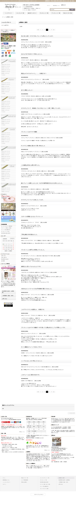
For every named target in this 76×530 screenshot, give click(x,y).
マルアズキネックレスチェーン (8, 147)
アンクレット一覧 (56, 13)
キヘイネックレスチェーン (8, 166)
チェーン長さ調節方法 (5, 229)
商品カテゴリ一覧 (24, 477)
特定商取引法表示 (4, 259)
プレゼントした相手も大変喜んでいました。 (33, 249)
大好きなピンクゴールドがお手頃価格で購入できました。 (37, 288)
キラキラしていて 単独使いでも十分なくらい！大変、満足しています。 (41, 108)
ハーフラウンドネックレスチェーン (8, 184)
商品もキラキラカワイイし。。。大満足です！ (34, 73)
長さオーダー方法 (67, 13)
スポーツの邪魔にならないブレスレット (32, 216)
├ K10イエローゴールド (5, 64)
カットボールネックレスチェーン (8, 97)
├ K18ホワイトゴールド (5, 71)
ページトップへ (72, 413)
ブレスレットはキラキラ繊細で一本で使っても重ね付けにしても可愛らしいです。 (43, 327)
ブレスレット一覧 (44, 13)
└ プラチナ (3, 93)
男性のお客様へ (24, 482)
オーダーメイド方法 (5, 231)
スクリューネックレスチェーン (8, 79)
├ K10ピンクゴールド (5, 67)
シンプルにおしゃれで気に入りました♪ (31, 361)
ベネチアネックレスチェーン (8, 61)
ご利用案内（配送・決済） (8, 295)
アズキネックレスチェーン (8, 129)
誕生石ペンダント (32, 13)
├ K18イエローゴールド (5, 69)
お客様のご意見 (61, 477)
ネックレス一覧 (20, 13)
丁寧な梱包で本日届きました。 (29, 234)
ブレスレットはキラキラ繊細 (29, 131)
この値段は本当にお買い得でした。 (31, 165)
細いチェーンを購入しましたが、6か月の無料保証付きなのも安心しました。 (42, 183)
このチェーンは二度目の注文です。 (31, 374)
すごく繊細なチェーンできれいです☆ (31, 347)
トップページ (8, 13)
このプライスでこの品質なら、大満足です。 (33, 309)
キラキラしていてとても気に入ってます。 (32, 199)
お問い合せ (3, 255)
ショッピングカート (6, 482)
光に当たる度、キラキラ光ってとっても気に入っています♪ (37, 36)
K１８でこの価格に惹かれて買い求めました (33, 145)
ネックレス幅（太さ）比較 (45, 484)
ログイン (4, 484)
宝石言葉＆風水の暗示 (5, 233)
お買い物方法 (4, 257)
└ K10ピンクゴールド (5, 191)
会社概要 (3, 260)
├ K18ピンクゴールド (5, 73)
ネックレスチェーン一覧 (44, 477)
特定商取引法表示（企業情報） (8, 292)
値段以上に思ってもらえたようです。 (31, 266)
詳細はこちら (22, 431)
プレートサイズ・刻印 (44, 488)
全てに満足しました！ (27, 90)
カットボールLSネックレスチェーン (8, 116)
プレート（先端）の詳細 (6, 227)
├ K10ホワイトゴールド (5, 66)
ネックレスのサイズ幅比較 (6, 226)
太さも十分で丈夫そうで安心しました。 (32, 54)
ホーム (4, 477)
